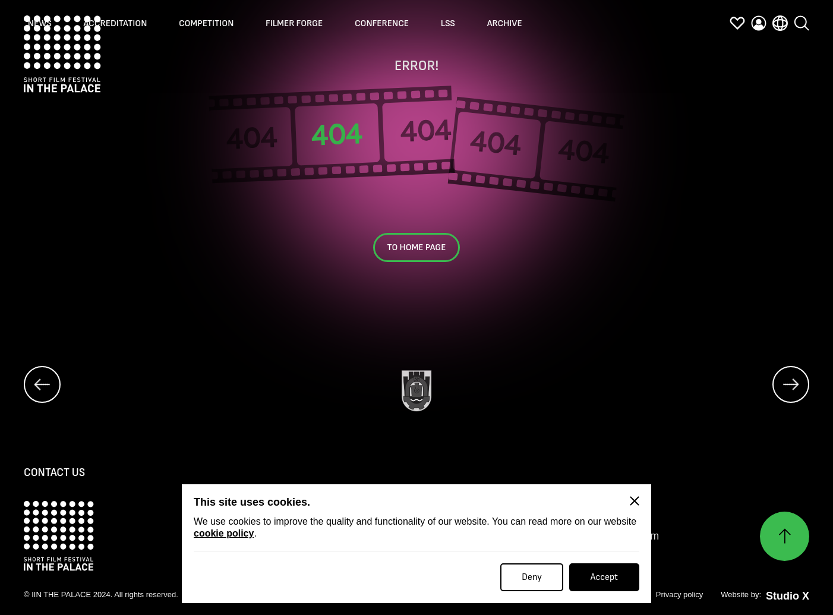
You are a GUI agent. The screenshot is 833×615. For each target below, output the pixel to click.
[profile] (758, 25)
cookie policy (224, 533)
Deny (532, 577)
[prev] (42, 384)
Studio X (787, 596)
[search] (801, 25)
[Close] (634, 500)
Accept (604, 577)
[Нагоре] (784, 536)
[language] (780, 25)
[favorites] (737, 25)
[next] (790, 384)
